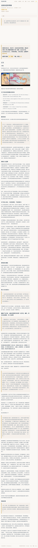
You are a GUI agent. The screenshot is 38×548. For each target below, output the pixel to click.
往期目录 (19, 1)
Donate (29, 1)
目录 (3, 15)
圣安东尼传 (3, 11)
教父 (6, 9)
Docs (36, 545)
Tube (31, 545)
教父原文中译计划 (22, 545)
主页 (21, 56)
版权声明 (32, 1)
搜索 (25, 1)
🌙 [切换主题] (36, 1)
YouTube (27, 545)
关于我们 (15, 1)
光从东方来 (3, 1)
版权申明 (4, 53)
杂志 (23, 1)
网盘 (11, 56)
